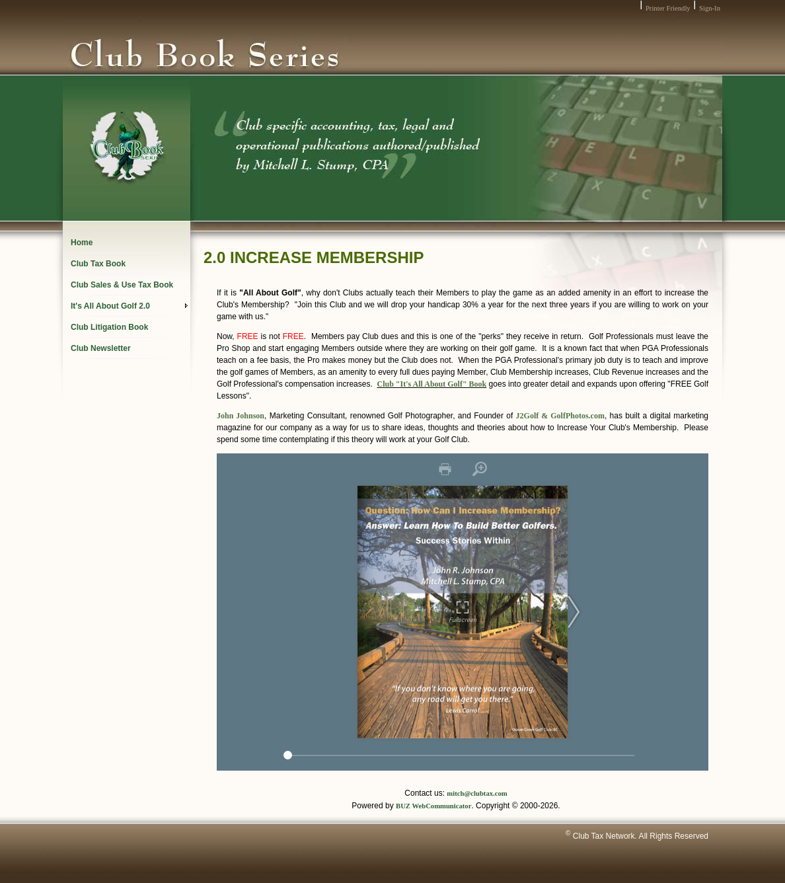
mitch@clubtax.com (477, 793)
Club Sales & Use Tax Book (122, 284)
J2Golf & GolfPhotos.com (560, 415)
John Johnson (240, 415)
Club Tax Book (98, 263)
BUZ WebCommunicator (433, 806)
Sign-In (709, 8)
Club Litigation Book (109, 327)
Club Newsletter (101, 348)
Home (82, 242)
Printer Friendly (668, 8)
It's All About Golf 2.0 (129, 306)
